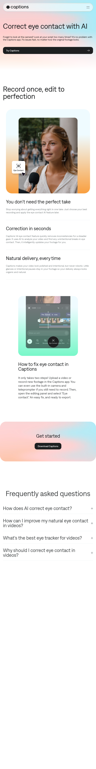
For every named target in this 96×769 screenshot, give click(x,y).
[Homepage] (44, 7)
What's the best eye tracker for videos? (42, 538)
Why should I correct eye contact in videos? (39, 552)
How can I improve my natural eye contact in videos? (45, 523)
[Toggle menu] (88, 7)
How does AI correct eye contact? (37, 508)
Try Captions (48, 50)
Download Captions (48, 446)
